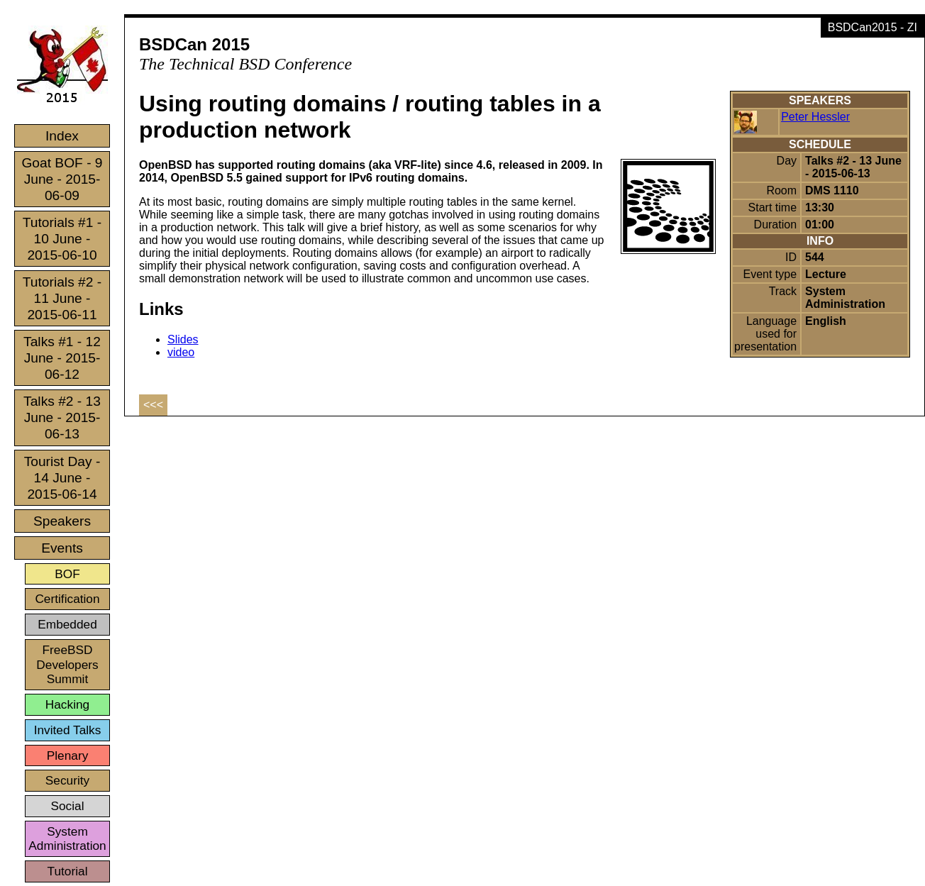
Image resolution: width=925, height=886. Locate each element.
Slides (183, 339)
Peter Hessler (815, 117)
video (180, 352)
